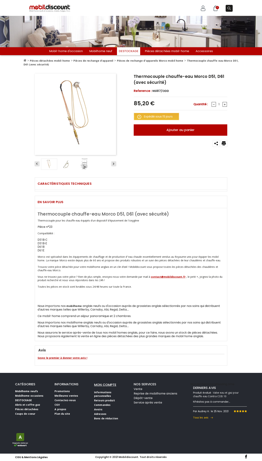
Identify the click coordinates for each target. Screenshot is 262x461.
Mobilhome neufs (26, 391)
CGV (57, 404)
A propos (60, 409)
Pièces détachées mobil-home (167, 51)
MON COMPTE (105, 384)
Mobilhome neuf (100, 51)
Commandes (102, 405)
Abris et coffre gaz (27, 404)
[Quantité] (219, 104)
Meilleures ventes (66, 395)
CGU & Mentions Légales (31, 457)
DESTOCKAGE (128, 51)
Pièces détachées (27, 409)
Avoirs (98, 409)
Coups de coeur (25, 413)
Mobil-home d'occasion (66, 51)
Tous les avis (203, 417)
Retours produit (104, 400)
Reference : (143, 91)
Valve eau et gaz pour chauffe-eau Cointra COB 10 (216, 394)
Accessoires (204, 51)
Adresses (100, 414)
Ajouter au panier (180, 130)
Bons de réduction (106, 418)
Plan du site (62, 413)
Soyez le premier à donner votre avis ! (62, 358)
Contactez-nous (65, 400)
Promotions (62, 391)
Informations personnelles (102, 394)
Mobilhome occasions (29, 395)
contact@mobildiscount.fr (168, 276)
